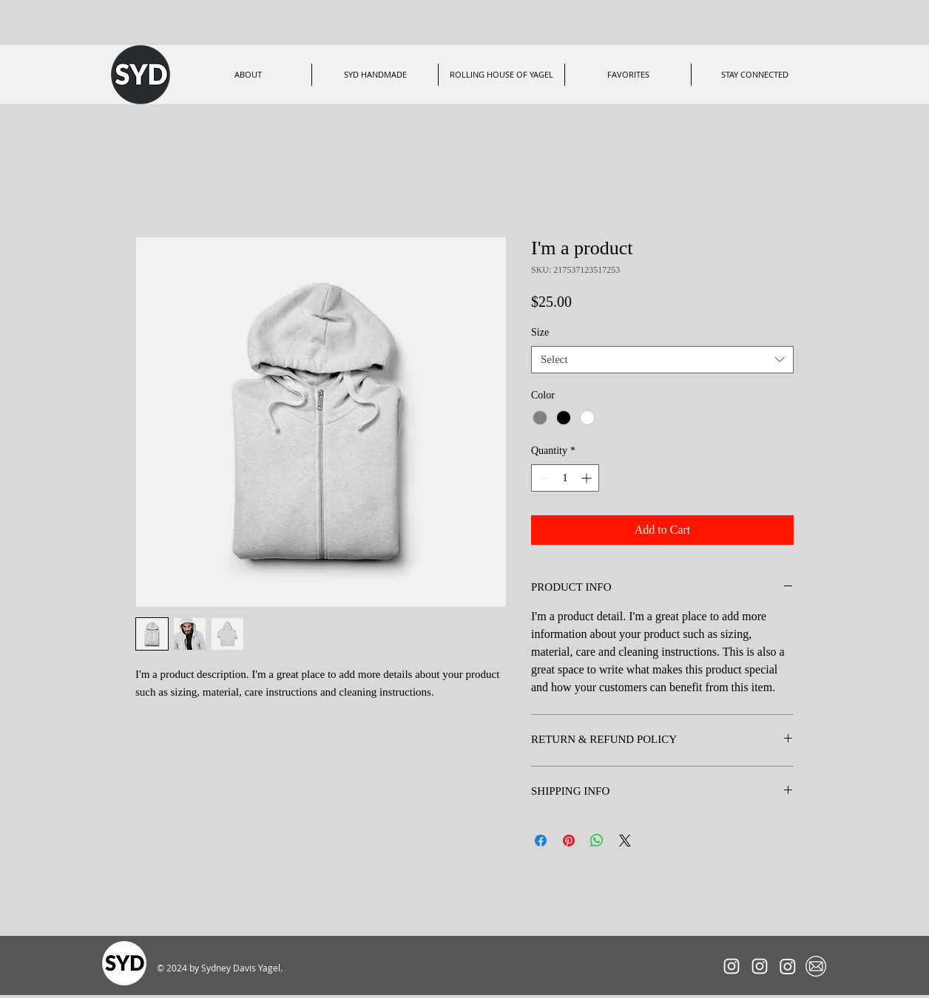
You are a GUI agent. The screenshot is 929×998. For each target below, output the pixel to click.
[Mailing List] (815, 966)
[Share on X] (625, 840)
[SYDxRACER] (731, 966)
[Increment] (587, 478)
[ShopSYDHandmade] (787, 966)
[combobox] (662, 360)
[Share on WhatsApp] (597, 840)
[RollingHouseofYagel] (759, 966)
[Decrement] (542, 478)
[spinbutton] (565, 478)
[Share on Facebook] (541, 840)
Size (540, 332)
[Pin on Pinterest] (569, 840)
